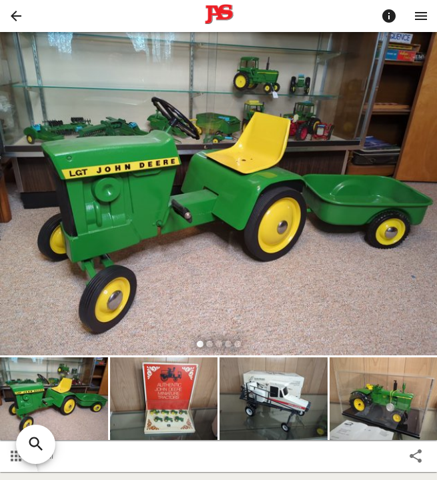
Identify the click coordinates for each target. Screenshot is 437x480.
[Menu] (421, 16)
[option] (218, 195)
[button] (16, 16)
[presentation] (219, 16)
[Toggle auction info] (389, 16)
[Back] (16, 16)
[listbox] (218, 195)
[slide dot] (200, 344)
